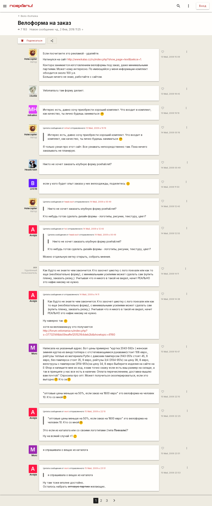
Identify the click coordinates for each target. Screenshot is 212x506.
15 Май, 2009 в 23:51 (95, 468)
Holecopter (30, 59)
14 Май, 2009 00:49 (171, 168)
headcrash (69, 202)
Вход (202, 5)
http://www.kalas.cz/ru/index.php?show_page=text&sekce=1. (104, 59)
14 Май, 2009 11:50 (170, 187)
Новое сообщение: (42, 29)
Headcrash (31, 169)
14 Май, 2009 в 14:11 (89, 294)
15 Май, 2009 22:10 (170, 397)
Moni (34, 353)
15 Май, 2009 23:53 (171, 473)
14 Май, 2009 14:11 (170, 274)
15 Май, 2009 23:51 (170, 453)
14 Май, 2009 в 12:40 (93, 229)
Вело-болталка (28, 16)
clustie (33, 95)
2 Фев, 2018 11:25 (72, 29)
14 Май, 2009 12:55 (170, 233)
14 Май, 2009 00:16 (170, 132)
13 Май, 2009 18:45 (170, 94)
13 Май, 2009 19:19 (170, 113)
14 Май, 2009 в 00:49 (100, 202)
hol (65, 229)
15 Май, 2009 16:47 (170, 352)
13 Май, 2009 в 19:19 (96, 128)
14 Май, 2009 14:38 (170, 299)
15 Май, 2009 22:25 (171, 416)
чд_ (57, 29)
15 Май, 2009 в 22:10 (95, 411)
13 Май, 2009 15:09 (170, 57)
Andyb (33, 235)
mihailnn (32, 115)
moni (66, 411)
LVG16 (33, 188)
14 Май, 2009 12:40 (170, 206)
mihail (67, 128)
